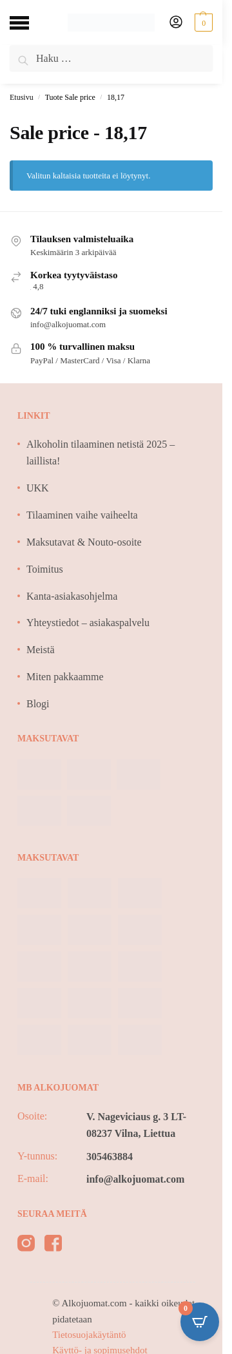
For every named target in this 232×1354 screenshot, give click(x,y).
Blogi (38, 703)
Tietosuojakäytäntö (89, 1335)
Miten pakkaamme (65, 676)
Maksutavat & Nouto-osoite (84, 542)
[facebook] (53, 1245)
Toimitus (44, 569)
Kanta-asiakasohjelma (71, 596)
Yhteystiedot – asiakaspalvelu (88, 622)
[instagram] (26, 1245)
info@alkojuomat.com (135, 1179)
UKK (37, 487)
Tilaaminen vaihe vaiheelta (82, 515)
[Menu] (29, 22)
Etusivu (22, 97)
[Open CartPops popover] (199, 1321)
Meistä (40, 649)
